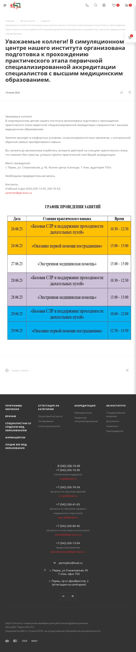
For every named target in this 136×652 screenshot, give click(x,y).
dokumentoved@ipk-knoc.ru (68, 551)
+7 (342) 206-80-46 (68, 526)
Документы (112, 421)
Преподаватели (114, 431)
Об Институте (116, 405)
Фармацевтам (15, 437)
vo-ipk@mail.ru (68, 496)
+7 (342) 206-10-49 (68, 470)
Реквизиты (112, 426)
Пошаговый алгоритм (50, 416)
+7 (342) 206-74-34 (68, 487)
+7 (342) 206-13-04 (68, 543)
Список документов (49, 426)
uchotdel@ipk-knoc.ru (68, 534)
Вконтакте (63, 596)
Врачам (10, 416)
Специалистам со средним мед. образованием (18, 427)
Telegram (72, 596)
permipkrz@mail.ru (70, 563)
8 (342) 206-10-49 (69, 466)
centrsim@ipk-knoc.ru (18, 193)
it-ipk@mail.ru (68, 478)
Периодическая (83, 412)
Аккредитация (85, 405)
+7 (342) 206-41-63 (68, 504)
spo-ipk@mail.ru (68, 517)
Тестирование (45, 421)
